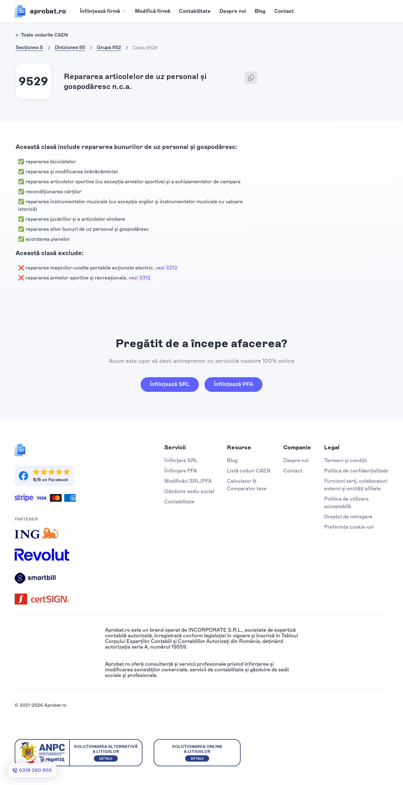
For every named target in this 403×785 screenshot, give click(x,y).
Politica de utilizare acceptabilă (346, 502)
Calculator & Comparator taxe (246, 484)
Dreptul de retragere (348, 517)
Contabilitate (195, 11)
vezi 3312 (166, 268)
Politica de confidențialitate (356, 471)
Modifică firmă (152, 11)
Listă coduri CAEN (249, 471)
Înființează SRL (170, 384)
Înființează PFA (233, 384)
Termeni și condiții (345, 460)
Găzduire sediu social (189, 491)
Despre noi (232, 11)
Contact (284, 11)
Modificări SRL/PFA (188, 481)
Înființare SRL (181, 460)
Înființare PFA (180, 471)
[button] (103, 11)
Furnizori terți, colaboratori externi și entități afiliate (355, 484)
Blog (260, 11)
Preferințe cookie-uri (349, 527)
